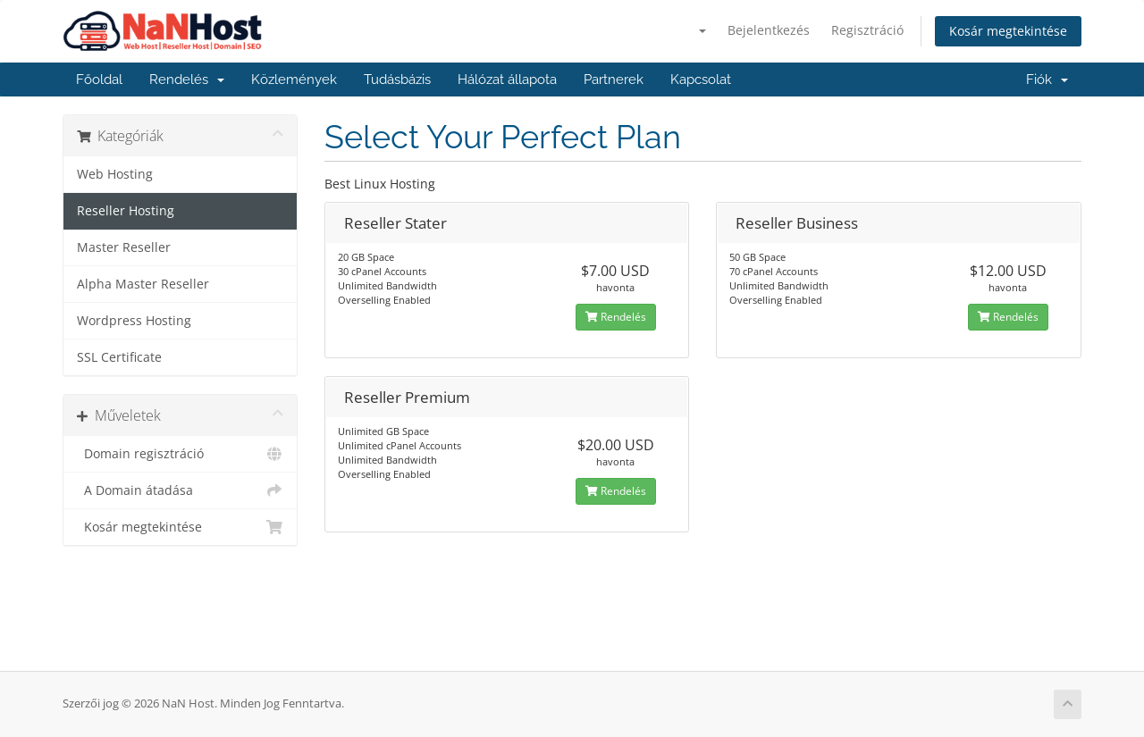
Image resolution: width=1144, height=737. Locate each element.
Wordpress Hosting (134, 321)
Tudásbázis (397, 79)
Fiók (1047, 79)
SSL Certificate (119, 357)
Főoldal (99, 79)
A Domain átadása (180, 490)
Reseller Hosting (125, 211)
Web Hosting (115, 174)
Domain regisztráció (180, 454)
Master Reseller (124, 247)
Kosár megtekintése (1008, 30)
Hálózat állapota (507, 79)
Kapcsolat (700, 79)
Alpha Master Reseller (143, 284)
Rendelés (186, 79)
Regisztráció (867, 29)
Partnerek (614, 79)
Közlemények (294, 79)
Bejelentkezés (769, 29)
